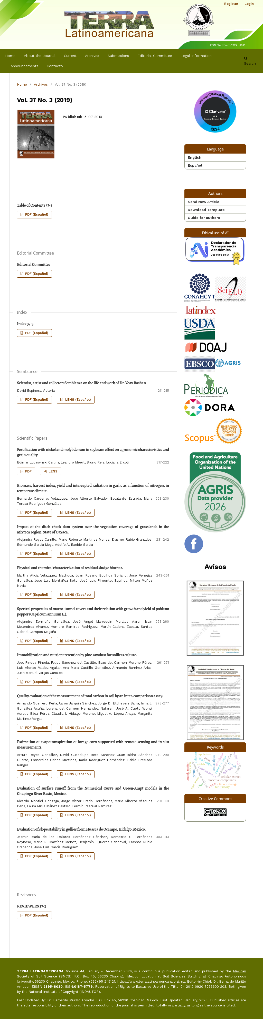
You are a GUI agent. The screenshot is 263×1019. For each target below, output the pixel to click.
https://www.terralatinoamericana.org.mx (151, 981)
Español (195, 165)
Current (70, 56)
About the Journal (39, 56)
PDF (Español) (36, 214)
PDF (28, 471)
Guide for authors (204, 218)
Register (231, 4)
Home (10, 56)
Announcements (24, 66)
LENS (53, 471)
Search (250, 60)
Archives (92, 56)
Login (249, 4)
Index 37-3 (25, 324)
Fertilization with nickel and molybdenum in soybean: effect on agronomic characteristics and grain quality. (93, 452)
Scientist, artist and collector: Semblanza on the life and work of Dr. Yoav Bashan (81, 383)
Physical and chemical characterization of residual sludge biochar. (70, 568)
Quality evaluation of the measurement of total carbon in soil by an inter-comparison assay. (90, 696)
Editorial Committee (154, 56)
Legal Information (196, 56)
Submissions (118, 56)
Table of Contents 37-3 (34, 205)
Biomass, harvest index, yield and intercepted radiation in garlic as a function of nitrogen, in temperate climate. (93, 488)
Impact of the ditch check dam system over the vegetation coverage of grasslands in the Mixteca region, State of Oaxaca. (93, 529)
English (194, 157)
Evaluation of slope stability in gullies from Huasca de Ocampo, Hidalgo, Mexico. (81, 829)
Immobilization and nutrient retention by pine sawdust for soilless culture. (77, 655)
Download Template (206, 210)
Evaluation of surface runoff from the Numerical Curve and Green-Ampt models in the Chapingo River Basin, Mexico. (93, 790)
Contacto (55, 66)
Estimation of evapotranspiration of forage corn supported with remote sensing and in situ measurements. (93, 744)
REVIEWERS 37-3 (31, 906)
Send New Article (203, 202)
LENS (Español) (77, 399)
